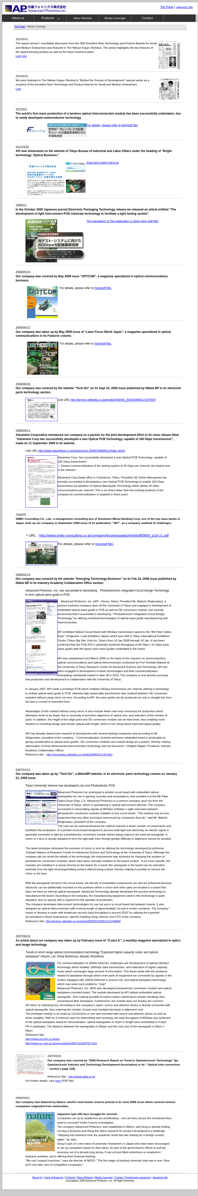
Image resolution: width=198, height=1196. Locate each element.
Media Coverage (114, 18)
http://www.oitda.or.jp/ (81, 1076)
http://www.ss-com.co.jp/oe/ (42, 1038)
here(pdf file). (103, 288)
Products (47, 18)
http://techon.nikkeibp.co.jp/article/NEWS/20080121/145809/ (83, 921)
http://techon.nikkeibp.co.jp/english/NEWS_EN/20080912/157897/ (113, 400)
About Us (37, 1177)
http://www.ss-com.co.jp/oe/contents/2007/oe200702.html (61, 1043)
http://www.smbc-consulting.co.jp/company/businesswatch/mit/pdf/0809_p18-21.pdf (104, 535)
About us (18, 18)
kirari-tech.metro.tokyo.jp (103, 162)
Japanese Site (160, 1177)
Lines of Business (53, 1177)
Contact (147, 18)
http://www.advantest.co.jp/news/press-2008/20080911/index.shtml (81, 451)
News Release (82, 18)
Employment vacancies (137, 1177)
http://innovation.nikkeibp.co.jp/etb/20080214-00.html (79, 754)
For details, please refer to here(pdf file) (112, 125)
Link (18, 56)
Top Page (167, 7)
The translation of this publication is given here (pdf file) (122, 221)
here (58, 1080)
